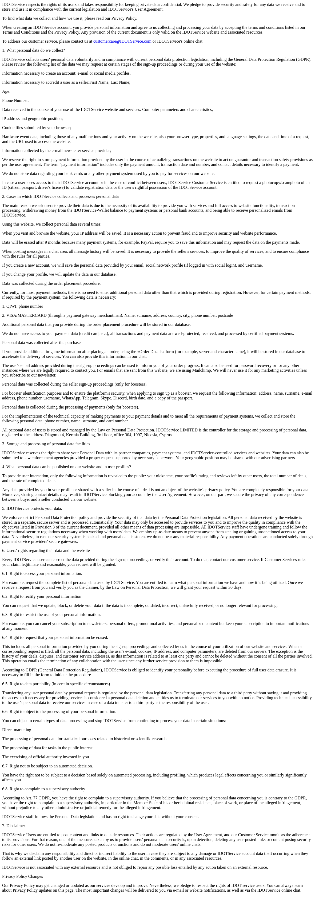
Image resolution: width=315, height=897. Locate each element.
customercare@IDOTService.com (122, 41)
